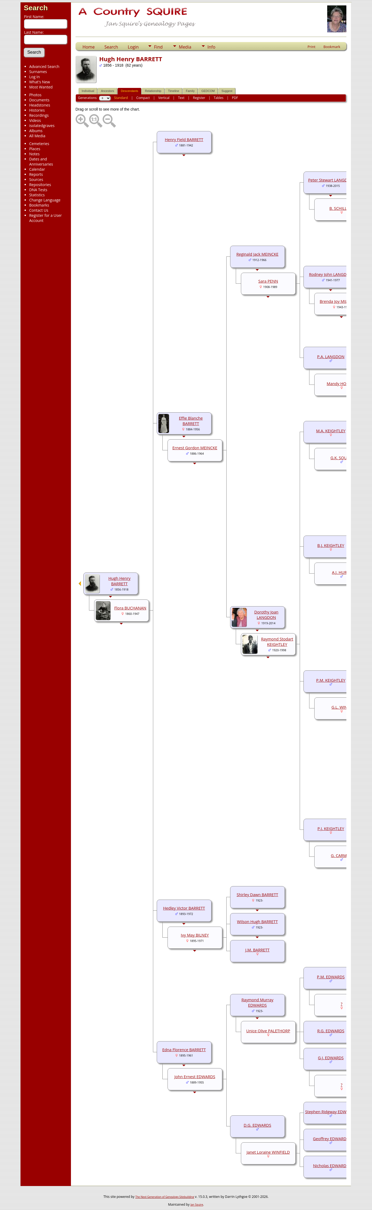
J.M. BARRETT (257, 949)
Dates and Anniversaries (41, 161)
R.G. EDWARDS (330, 1030)
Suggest (226, 90)
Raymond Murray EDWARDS (257, 1002)
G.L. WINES (342, 707)
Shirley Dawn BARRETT (257, 894)
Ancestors (107, 90)
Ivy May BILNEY (195, 935)
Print (311, 46)
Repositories (40, 184)
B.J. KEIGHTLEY (330, 545)
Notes (34, 153)
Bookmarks (39, 205)
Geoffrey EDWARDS (331, 1138)
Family (190, 90)
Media (185, 47)
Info (211, 47)
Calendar (37, 169)
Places (34, 148)
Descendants (129, 90)
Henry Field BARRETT (184, 139)
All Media (37, 135)
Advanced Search (44, 66)
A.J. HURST (341, 572)
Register (199, 97)
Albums (35, 130)
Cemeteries (39, 143)
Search (36, 8)
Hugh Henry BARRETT (119, 580)
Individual (88, 90)
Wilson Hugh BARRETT (257, 921)
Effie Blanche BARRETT (191, 420)
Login (133, 47)
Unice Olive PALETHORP (268, 1030)
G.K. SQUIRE (341, 457)
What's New (39, 81)
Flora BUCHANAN (130, 608)
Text (181, 97)
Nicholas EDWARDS (331, 1165)
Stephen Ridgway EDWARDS (330, 1111)
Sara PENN (268, 281)
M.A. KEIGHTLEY (331, 430)
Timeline (173, 90)
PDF (235, 97)
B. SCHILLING (341, 208)
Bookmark (331, 46)
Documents (39, 99)
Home (89, 47)
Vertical (164, 97)
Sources (36, 179)
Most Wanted (41, 87)
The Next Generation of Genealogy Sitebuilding (164, 1197)
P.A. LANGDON (330, 356)
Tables (218, 97)
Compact (143, 97)
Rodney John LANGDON (330, 274)
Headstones (39, 105)
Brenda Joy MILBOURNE (341, 301)
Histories (37, 110)
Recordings (39, 115)
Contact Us (38, 210)
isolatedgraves (41, 125)
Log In (34, 76)
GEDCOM (208, 90)
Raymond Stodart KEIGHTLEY (277, 641)
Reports (36, 174)
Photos (35, 94)
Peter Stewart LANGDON (330, 180)
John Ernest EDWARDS (195, 1076)
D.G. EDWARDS (257, 1125)
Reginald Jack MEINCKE (257, 254)
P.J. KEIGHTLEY (331, 828)
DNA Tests (38, 189)
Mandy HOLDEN (341, 383)
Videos (35, 120)
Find (158, 47)
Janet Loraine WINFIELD (268, 1152)
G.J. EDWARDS (330, 1057)
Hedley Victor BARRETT (184, 908)
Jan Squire (196, 1204)
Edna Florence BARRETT (184, 1049)
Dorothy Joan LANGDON (266, 614)
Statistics (37, 194)
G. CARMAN (341, 855)
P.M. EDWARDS (331, 976)
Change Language (44, 200)
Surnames (38, 71)
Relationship (153, 90)
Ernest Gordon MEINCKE (194, 447)
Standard (121, 97)
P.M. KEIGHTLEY (330, 680)
